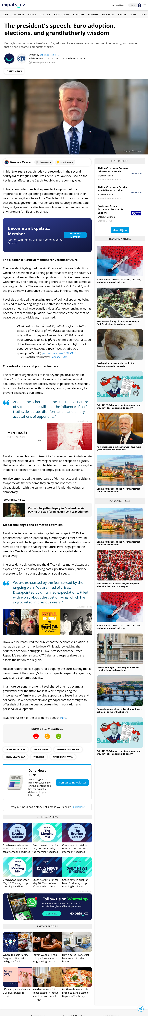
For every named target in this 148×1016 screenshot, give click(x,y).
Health (122, 14)
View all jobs (120, 230)
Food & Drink (61, 14)
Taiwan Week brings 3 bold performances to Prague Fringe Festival (45, 958)
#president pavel (63, 756)
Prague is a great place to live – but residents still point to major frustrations (119, 710)
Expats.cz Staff (47, 54)
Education (108, 14)
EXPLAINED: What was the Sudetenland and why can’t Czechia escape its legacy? (118, 406)
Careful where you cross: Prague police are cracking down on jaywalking (118, 669)
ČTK (57, 54)
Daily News (18, 14)
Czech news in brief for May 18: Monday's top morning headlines (75, 883)
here (63, 718)
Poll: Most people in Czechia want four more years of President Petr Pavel (119, 448)
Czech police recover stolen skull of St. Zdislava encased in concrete (116, 364)
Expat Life (78, 14)
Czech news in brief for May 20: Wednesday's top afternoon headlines (16, 848)
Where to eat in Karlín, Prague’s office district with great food (15, 958)
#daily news (41, 749)
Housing (93, 14)
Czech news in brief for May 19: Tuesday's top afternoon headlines (75, 848)
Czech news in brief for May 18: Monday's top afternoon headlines (45, 883)
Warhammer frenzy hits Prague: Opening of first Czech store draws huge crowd (118, 322)
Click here (79, 807)
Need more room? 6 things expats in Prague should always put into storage (46, 994)
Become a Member (75, 235)
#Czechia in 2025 (15, 749)
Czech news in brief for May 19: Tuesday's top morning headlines (16, 883)
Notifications (65, 162)
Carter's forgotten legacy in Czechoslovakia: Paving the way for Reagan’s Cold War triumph (58, 509)
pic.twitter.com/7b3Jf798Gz (60, 353)
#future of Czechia (68, 749)
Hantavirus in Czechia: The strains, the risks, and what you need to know (119, 281)
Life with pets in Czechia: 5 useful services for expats (16, 993)
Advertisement (84, 421)
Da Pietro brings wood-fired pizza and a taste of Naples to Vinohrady (75, 993)
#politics (38, 756)
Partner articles (47, 926)
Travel (144, 14)
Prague (32, 14)
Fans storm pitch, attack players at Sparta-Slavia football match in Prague (118, 585)
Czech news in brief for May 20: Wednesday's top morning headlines (45, 848)
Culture (45, 14)
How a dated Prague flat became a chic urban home (75, 958)
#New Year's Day (15, 756)
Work (133, 14)
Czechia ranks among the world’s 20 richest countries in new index (118, 490)
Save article (43, 162)
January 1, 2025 (60, 357)
